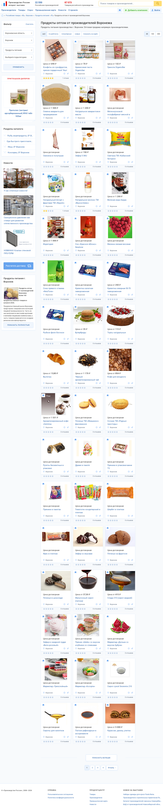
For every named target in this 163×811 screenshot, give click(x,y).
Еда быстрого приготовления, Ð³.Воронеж (20, 140)
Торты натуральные (116, 332)
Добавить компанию (137, 10)
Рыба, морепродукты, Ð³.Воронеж (20, 134)
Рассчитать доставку (18, 260)
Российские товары (13, 15)
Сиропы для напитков (53, 730)
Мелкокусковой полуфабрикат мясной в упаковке (118, 113)
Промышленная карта (45, 10)
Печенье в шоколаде (53, 598)
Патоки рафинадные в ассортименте (85, 732)
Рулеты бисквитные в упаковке (53, 466)
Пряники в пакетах (52, 509)
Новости (62, 10)
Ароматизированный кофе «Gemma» (55, 422)
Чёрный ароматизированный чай (87, 378)
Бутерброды (80, 332)
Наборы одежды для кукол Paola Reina (138, 794)
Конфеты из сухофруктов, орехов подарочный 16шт (55, 68)
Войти (156, 10)
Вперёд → (112, 768)
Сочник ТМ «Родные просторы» (116, 422)
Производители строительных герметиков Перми (142, 798)
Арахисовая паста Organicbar (83, 68)
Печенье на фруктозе (117, 554)
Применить (18, 67)
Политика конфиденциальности (61, 798)
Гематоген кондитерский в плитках (87, 511)
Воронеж (29, 15)
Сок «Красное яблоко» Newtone (85, 245)
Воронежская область (24, 15)
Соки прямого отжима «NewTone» (53, 290)
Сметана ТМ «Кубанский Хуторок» (118, 157)
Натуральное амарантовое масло (87, 113)
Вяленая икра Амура (116, 200)
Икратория (48, 244)
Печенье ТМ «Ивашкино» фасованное (87, 422)
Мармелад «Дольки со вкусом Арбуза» (117, 643)
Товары (21, 10)
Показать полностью (18, 319)
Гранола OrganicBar (116, 67)
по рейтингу (53, 34)
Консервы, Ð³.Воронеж (18, 151)
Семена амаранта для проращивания (53, 113)
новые (77, 34)
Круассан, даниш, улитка (118, 730)
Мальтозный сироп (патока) (84, 599)
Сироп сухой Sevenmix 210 (119, 686)
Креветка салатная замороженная (84, 290)
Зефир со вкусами (83, 554)
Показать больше (101, 758)
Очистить (29, 24)
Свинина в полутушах (53, 156)
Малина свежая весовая (118, 244)
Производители (8, 10)
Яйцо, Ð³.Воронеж (16, 145)
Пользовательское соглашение (60, 794)
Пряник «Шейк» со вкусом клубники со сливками (87, 643)
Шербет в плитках (115, 509)
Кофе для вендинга (116, 377)
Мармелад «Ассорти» (85, 686)
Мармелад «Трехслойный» (55, 686)
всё (44, 34)
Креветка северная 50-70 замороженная (119, 290)
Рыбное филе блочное (53, 332)
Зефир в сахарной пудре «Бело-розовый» (54, 643)
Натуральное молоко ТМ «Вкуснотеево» (87, 201)
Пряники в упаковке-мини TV (119, 466)
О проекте (73, 10)
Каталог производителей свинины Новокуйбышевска (142, 801)
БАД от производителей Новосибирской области (142, 804)
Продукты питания (42, 15)
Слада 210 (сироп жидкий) (119, 598)
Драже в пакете (82, 465)
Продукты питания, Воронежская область (52, 15)
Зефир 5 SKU (81, 156)
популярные (67, 34)
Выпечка (47, 377)
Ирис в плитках (50, 554)
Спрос (30, 10)
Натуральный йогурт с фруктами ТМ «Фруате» (53, 201)
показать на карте (90, 34)
